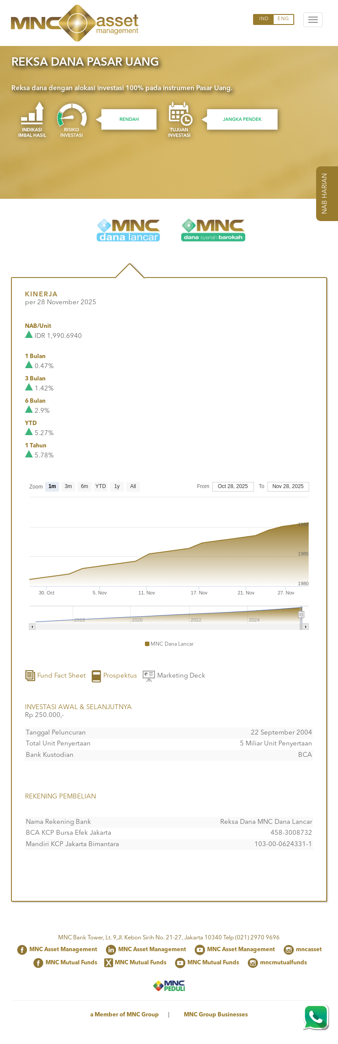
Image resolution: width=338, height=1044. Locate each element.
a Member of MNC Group (124, 1015)
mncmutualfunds (283, 963)
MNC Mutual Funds (71, 963)
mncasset (309, 950)
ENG (283, 19)
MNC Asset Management (63, 950)
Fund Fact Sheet (55, 676)
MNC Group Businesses (216, 1015)
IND (264, 19)
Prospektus (114, 676)
